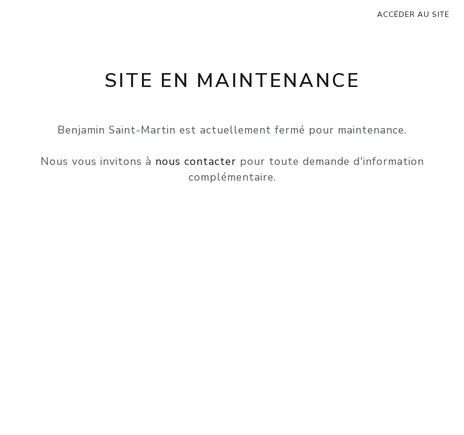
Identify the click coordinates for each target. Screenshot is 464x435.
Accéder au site (413, 14)
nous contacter (195, 161)
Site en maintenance (232, 81)
